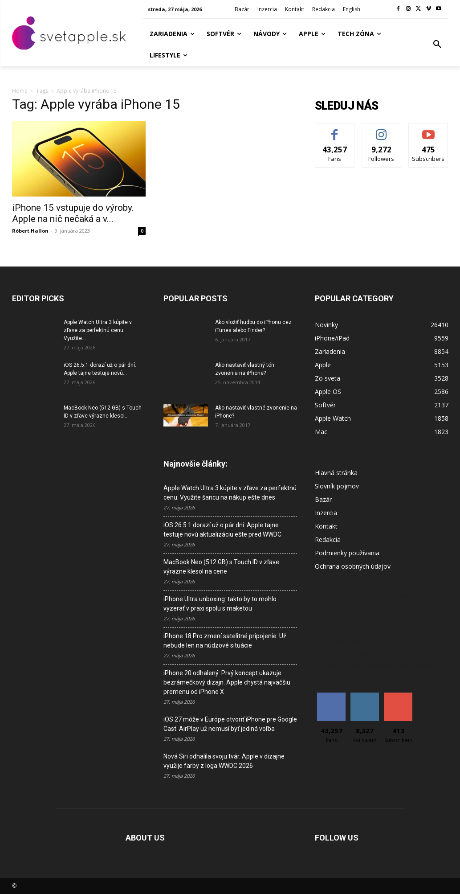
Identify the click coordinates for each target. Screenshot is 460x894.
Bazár (323, 499)
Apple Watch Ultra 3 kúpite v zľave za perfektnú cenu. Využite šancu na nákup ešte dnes (230, 492)
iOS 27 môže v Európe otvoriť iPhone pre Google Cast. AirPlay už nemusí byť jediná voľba (230, 724)
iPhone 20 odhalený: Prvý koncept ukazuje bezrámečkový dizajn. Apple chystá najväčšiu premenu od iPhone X (226, 682)
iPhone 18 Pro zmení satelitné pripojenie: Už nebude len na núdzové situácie (224, 640)
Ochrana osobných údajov (353, 566)
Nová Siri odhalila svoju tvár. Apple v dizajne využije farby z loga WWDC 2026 (224, 761)
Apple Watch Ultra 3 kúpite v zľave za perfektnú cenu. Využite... (98, 330)
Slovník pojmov (337, 486)
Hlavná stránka (336, 472)
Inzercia (326, 513)
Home (20, 90)
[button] (437, 44)
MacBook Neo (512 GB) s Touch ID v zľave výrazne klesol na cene (221, 566)
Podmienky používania (347, 553)
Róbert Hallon (30, 230)
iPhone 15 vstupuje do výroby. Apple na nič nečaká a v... (73, 213)
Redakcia (328, 539)
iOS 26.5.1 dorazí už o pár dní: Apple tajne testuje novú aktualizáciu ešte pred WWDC (222, 529)
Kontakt (326, 526)
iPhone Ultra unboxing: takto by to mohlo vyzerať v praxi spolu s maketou (220, 603)
